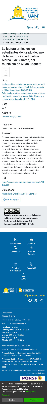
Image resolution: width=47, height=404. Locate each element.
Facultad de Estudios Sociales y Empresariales (17, 36)
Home (4, 33)
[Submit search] (37, 27)
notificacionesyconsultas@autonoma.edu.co (19, 349)
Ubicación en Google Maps (20, 356)
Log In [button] (33, 27)
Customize (6, 395)
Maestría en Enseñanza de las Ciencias (17, 39)
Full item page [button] (11, 199)
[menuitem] (28, 27)
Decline (12, 400)
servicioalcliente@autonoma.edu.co (16, 346)
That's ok (33, 400)
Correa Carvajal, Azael (11, 116)
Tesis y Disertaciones (19, 33)
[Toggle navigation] (43, 27)
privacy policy (31, 392)
